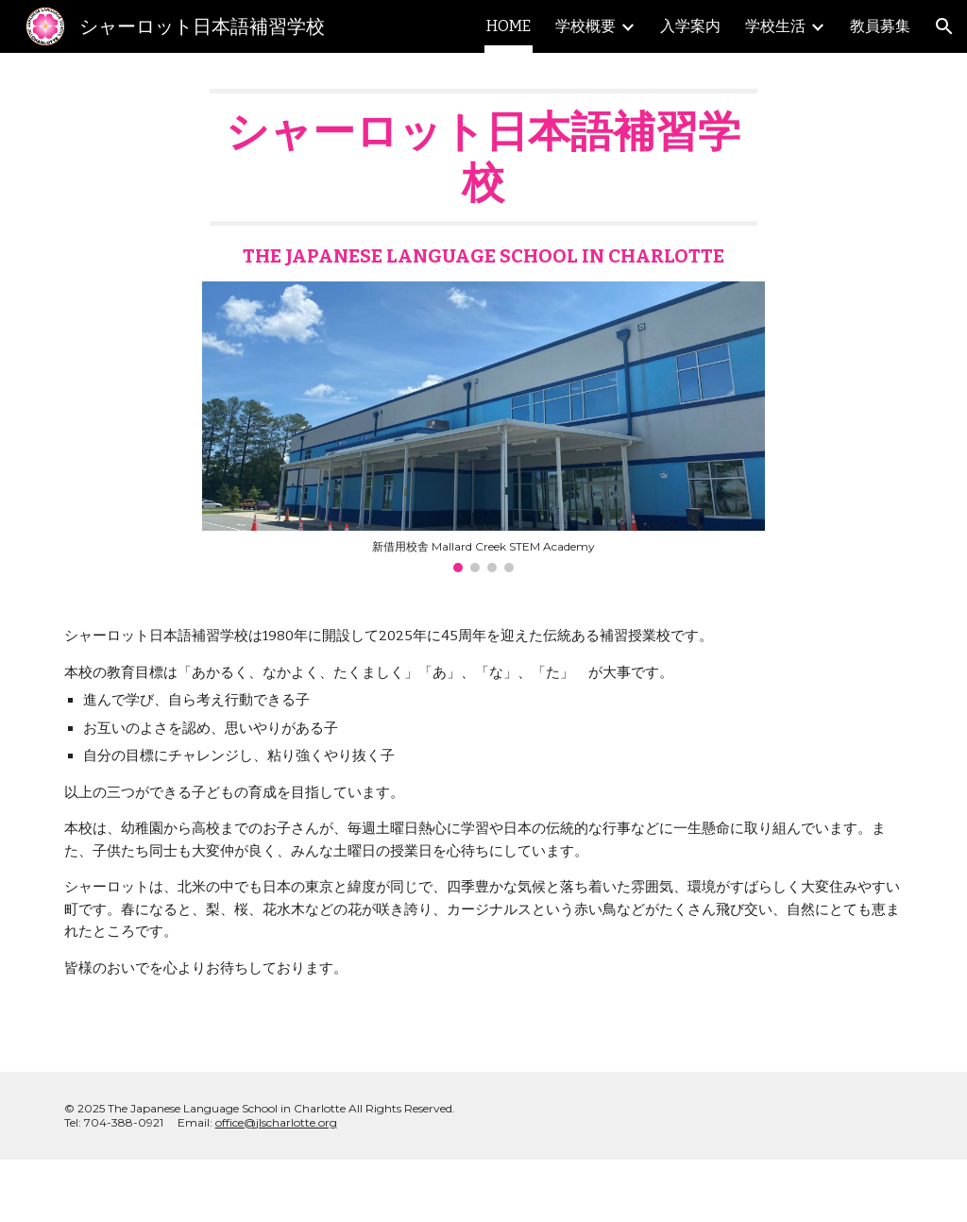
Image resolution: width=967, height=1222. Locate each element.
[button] (944, 26)
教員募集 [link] (880, 26)
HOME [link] (508, 26)
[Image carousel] (483, 427)
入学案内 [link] (690, 26)
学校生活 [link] (775, 26)
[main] (483, 178)
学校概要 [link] (585, 26)
